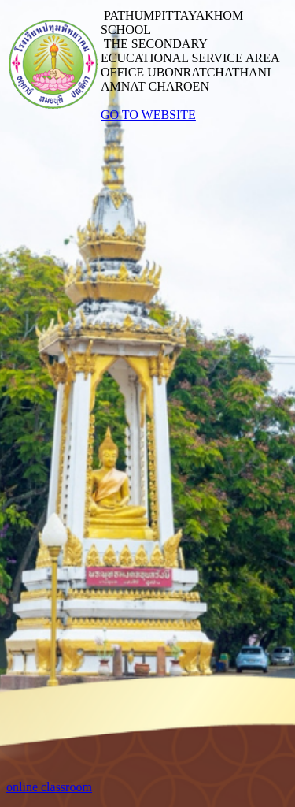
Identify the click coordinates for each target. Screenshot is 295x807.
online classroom (49, 787)
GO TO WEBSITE (148, 114)
